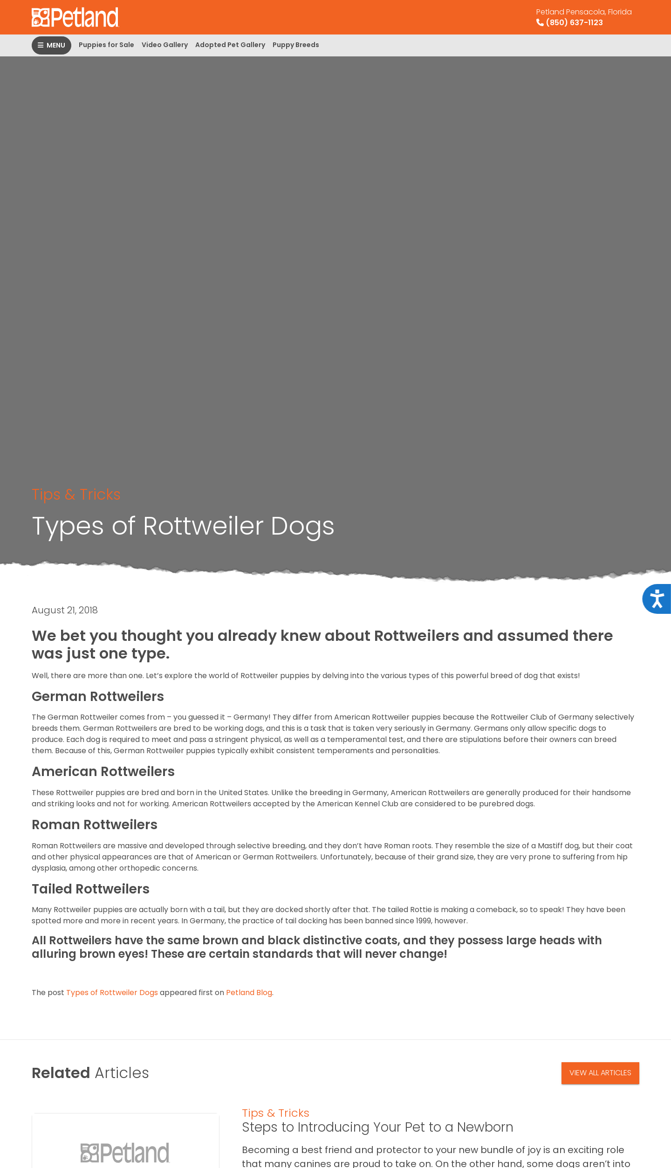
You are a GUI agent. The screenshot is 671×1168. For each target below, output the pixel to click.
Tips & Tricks (76, 494)
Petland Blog (249, 992)
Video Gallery (165, 44)
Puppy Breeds (296, 44)
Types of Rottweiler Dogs (112, 992)
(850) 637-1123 (584, 17)
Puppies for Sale (106, 44)
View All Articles (600, 1072)
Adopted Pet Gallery (230, 44)
